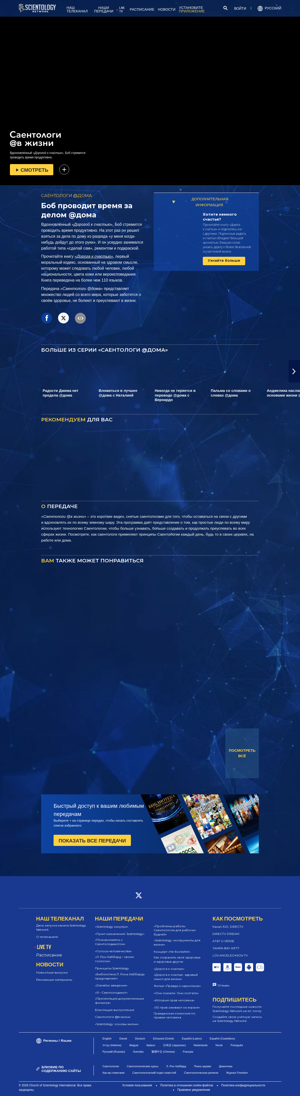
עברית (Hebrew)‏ (112, 1045)
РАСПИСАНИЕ (142, 9)
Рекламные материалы (54, 979)
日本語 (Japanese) (174, 1045)
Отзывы (223, 985)
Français (188, 1051)
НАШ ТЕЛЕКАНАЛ (77, 9)
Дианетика (225, 1066)
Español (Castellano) (222, 1038)
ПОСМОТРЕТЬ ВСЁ (242, 753)
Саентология (111, 1066)
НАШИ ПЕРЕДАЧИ (104, 9)
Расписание (49, 955)
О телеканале (47, 937)
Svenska (138, 1051)
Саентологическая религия (201, 1072)
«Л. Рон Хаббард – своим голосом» (114, 959)
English (107, 1038)
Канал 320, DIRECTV (227, 926)
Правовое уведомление (193, 1090)
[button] (294, 371)
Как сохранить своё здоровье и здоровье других (177, 959)
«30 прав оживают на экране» (177, 1007)
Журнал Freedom (237, 1072)
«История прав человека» (174, 1000)
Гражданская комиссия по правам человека (174, 1015)
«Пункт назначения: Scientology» (120, 934)
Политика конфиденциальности (243, 1085)
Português (237, 1045)
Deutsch (140, 1038)
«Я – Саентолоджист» (111, 992)
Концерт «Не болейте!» (172, 951)
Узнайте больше (224, 260)
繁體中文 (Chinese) (163, 1051)
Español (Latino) (192, 1038)
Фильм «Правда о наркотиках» (177, 986)
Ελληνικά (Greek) (163, 1038)
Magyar (134, 1045)
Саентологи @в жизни (112, 1017)
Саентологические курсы (142, 1066)
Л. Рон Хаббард (176, 1066)
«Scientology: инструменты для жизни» (177, 942)
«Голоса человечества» (113, 951)
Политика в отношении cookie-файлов (186, 1085)
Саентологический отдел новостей (154, 1072)
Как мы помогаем (113, 1072)
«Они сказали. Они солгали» (176, 993)
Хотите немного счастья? (220, 217)
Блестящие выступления (114, 1010)
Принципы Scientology (112, 968)
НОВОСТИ (167, 9)
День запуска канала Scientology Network (61, 927)
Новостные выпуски (52, 972)
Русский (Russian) (114, 1051)
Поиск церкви (202, 1066)
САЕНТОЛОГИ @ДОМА (66, 195)
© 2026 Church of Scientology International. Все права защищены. (55, 1088)
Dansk (123, 1038)
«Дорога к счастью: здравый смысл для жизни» (176, 977)
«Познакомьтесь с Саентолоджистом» (110, 942)
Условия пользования (137, 1085)
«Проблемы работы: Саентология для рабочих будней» (175, 930)
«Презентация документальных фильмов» (119, 1001)
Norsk (219, 1045)
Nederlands (201, 1045)
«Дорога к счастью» (94, 256)
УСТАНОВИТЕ (192, 9)
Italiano (150, 1045)
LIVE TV (122, 9)
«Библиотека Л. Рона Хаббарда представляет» (120, 976)
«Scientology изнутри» (111, 926)
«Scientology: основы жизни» (117, 1024)
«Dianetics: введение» (111, 985)
